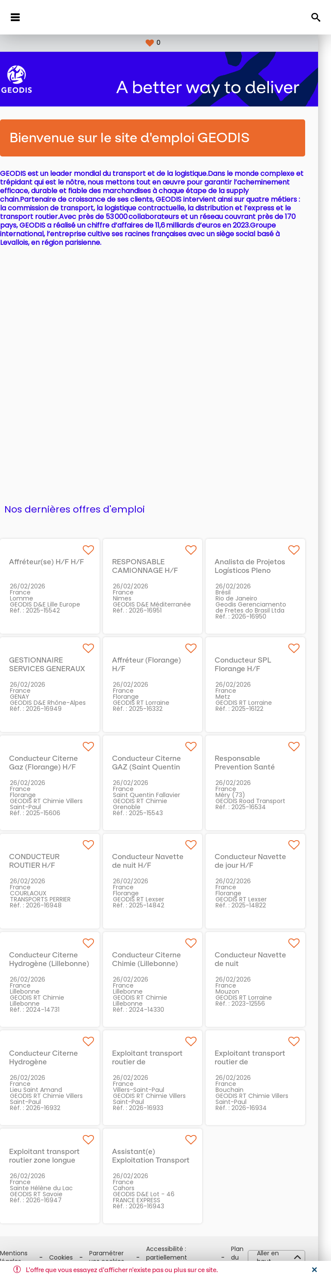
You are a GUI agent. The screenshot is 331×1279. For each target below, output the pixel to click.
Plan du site (250, 1257)
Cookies (74, 1258)
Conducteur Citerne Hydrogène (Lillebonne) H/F (62, 963)
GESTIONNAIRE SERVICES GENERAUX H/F (60, 669)
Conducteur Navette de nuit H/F (161, 860)
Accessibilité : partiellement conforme (179, 1257)
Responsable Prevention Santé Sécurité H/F (258, 767)
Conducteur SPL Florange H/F (256, 664)
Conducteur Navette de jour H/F (263, 860)
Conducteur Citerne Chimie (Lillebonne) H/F (159, 963)
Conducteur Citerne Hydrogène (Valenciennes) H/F (56, 1062)
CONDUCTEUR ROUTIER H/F (47, 860)
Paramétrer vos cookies (119, 1257)
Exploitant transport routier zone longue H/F (57, 1160)
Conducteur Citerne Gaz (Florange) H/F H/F (56, 767)
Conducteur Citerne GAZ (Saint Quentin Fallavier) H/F (159, 767)
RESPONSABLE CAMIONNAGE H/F (158, 566)
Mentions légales (27, 1257)
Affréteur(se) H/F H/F (59, 561)
